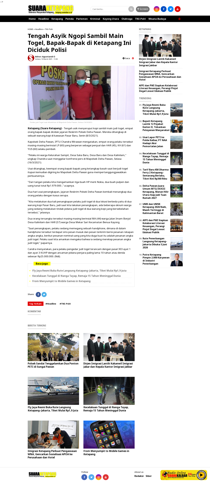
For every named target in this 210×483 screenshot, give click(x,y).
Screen (143, 9)
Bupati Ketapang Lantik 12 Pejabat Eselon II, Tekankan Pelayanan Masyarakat (156, 125)
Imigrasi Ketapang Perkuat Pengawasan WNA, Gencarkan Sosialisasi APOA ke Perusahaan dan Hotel (52, 454)
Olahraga (126, 18)
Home (32, 18)
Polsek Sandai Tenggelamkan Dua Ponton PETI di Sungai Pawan (53, 365)
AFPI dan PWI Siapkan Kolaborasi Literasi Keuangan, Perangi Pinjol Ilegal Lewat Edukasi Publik (158, 88)
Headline (43, 18)
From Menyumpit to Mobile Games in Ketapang (61, 281)
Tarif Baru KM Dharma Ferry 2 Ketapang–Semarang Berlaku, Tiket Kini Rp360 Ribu (156, 174)
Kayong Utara (111, 18)
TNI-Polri (140, 18)
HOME (30, 29)
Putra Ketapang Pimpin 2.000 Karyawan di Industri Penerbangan (156, 259)
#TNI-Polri (65, 303)
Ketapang (57, 18)
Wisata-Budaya (157, 18)
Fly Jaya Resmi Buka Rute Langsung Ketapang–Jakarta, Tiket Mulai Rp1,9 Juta (79, 270)
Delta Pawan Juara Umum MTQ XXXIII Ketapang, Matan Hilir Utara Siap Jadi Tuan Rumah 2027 (156, 192)
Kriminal (95, 18)
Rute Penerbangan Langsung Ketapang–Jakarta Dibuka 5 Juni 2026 (155, 243)
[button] (179, 17)
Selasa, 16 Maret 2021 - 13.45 (46, 59)
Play (201, 475)
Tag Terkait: (35, 303)
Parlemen (82, 18)
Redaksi (139, 476)
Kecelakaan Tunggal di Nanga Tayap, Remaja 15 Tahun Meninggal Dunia (76, 276)
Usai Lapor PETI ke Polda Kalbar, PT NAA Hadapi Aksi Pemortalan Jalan (155, 142)
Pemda (69, 18)
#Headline (51, 303)
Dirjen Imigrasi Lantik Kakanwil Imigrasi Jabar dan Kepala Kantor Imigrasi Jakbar (108, 365)
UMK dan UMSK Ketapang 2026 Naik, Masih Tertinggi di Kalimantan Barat (155, 208)
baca (126, 58)
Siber (149, 476)
